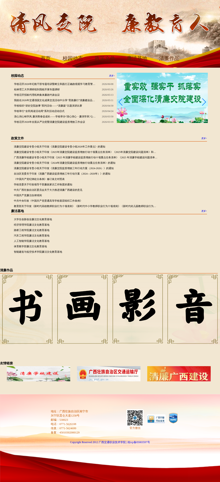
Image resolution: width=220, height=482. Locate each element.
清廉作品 (169, 58)
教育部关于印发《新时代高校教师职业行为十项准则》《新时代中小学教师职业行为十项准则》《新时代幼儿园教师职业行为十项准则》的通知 (86, 206)
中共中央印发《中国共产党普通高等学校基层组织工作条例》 (48, 200)
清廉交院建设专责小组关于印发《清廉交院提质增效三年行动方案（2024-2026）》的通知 (64, 168)
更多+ (112, 75)
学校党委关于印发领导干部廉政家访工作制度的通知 (43, 184)
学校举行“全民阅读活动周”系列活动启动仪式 (39, 111)
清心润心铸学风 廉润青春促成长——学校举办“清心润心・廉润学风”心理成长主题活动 (55, 116)
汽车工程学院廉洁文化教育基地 (31, 235)
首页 (46, 58)
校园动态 (73, 58)
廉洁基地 (137, 58)
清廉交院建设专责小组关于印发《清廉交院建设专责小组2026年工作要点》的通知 (59, 146)
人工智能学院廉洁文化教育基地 (31, 241)
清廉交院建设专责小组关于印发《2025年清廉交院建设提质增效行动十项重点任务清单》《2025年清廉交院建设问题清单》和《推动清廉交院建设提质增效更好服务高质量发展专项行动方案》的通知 (86, 152)
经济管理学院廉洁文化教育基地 (31, 224)
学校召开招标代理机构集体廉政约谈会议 (37, 95)
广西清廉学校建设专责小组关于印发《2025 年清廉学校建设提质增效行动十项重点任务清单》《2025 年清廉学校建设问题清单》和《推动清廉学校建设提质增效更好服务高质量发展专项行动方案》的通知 (86, 157)
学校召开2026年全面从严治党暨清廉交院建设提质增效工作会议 (49, 122)
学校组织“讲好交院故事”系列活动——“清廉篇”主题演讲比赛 (48, 105)
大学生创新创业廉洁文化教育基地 (33, 219)
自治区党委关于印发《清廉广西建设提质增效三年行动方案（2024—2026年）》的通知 (62, 173)
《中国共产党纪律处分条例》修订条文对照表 (39, 179)
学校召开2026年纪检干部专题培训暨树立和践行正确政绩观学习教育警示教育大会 (55, 84)
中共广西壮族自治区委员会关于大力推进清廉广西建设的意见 (48, 190)
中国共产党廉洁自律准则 (28, 195)
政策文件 (105, 58)
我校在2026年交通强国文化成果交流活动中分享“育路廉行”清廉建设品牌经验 (55, 100)
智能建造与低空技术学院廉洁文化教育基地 (38, 251)
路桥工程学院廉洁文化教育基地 (31, 230)
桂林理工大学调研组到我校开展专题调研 (37, 89)
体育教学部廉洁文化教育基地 (30, 246)
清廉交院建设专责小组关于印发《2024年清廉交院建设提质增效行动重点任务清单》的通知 (64, 163)
